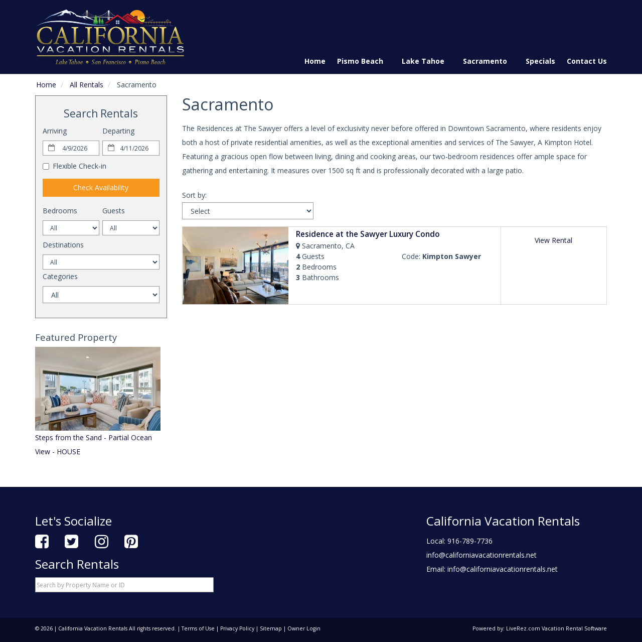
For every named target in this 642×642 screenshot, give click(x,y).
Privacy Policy (237, 628)
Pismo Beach (363, 61)
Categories (60, 276)
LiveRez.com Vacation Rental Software (556, 628)
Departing (118, 131)
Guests (113, 210)
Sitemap (271, 628)
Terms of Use (198, 628)
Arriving (55, 131)
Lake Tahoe (426, 61)
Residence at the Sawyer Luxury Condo (368, 234)
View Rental (553, 240)
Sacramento (488, 61)
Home (315, 61)
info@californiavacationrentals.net (481, 555)
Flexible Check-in (74, 166)
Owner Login (303, 628)
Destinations (63, 244)
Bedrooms (60, 210)
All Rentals (86, 84)
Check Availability (100, 187)
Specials (540, 61)
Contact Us (587, 61)
